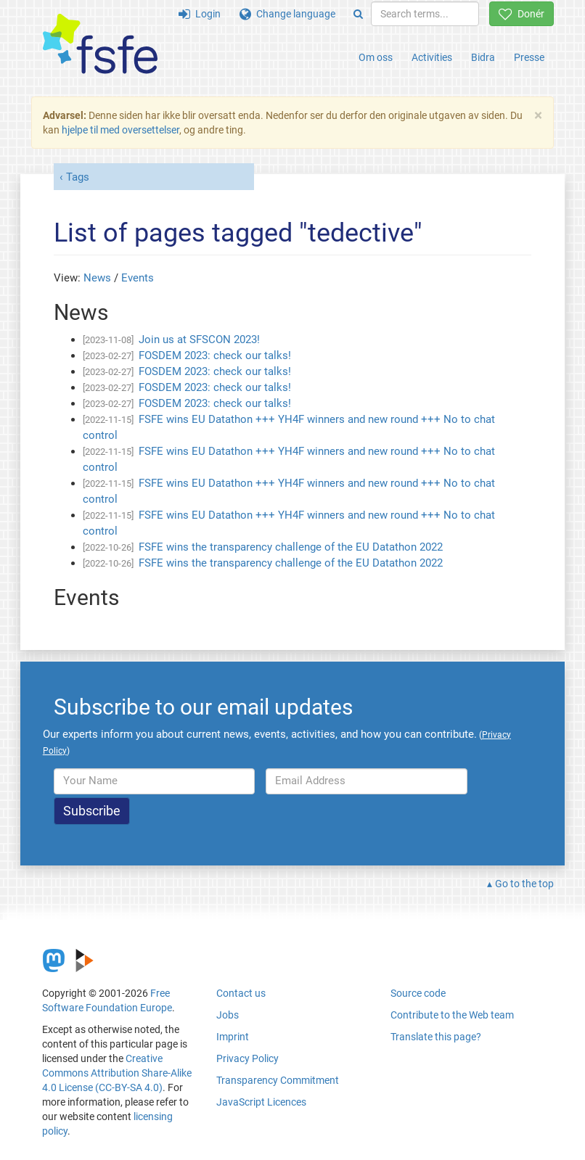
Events (137, 277)
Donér (521, 14)
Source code (418, 993)
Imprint (232, 1036)
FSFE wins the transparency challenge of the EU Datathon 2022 (291, 547)
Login (200, 14)
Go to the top (524, 883)
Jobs (227, 1015)
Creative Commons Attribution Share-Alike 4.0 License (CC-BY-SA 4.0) (117, 1073)
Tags (77, 177)
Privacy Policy (247, 1058)
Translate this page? (435, 1036)
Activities (432, 57)
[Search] (358, 13)
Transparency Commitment (277, 1080)
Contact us (241, 993)
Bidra (483, 57)
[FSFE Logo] (100, 44)
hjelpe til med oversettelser (120, 130)
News (97, 277)
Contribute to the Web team (452, 1015)
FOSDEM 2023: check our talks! (215, 355)
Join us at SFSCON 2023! (199, 339)
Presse (529, 57)
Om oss (376, 57)
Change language (287, 14)
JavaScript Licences (261, 1102)
